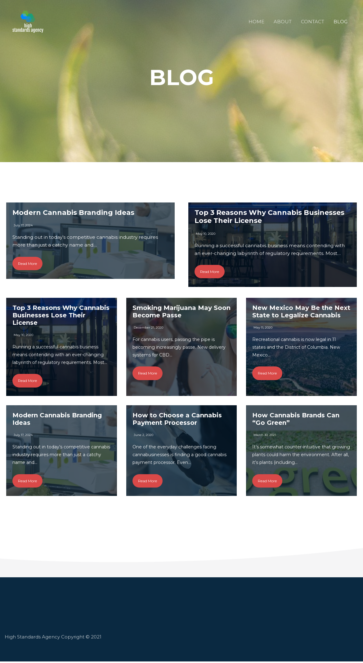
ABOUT (283, 22)
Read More (27, 263)
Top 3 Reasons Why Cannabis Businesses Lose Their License (269, 216)
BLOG (340, 22)
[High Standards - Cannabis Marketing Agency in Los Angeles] (28, 21)
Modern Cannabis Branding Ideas (73, 212)
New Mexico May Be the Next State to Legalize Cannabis (301, 312)
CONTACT (312, 22)
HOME (256, 22)
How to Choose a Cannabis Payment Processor (177, 420)
